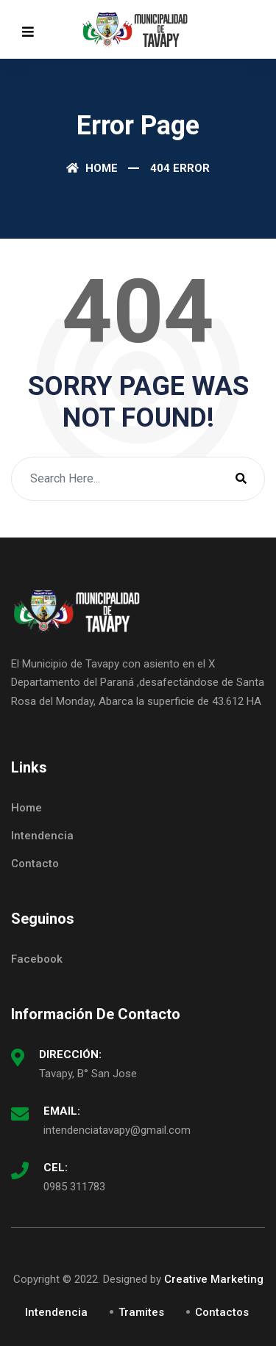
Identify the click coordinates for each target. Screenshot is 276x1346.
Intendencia (42, 835)
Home (92, 168)
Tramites (141, 1312)
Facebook (37, 959)
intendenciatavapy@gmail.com (117, 1130)
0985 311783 (74, 1186)
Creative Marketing (213, 1279)
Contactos (222, 1312)
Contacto (35, 863)
